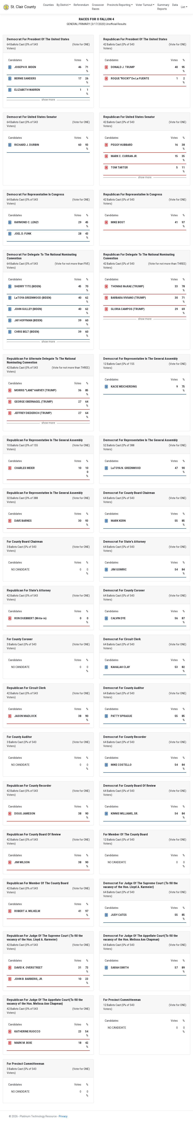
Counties (48, 4)
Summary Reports (163, 6)
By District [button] (63, 4)
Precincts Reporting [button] (118, 4)
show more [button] (48, 99)
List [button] (183, 7)
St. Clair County (19, 7)
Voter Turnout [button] (144, 4)
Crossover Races (98, 6)
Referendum (81, 4)
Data (175, 4)
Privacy (63, 1116)
